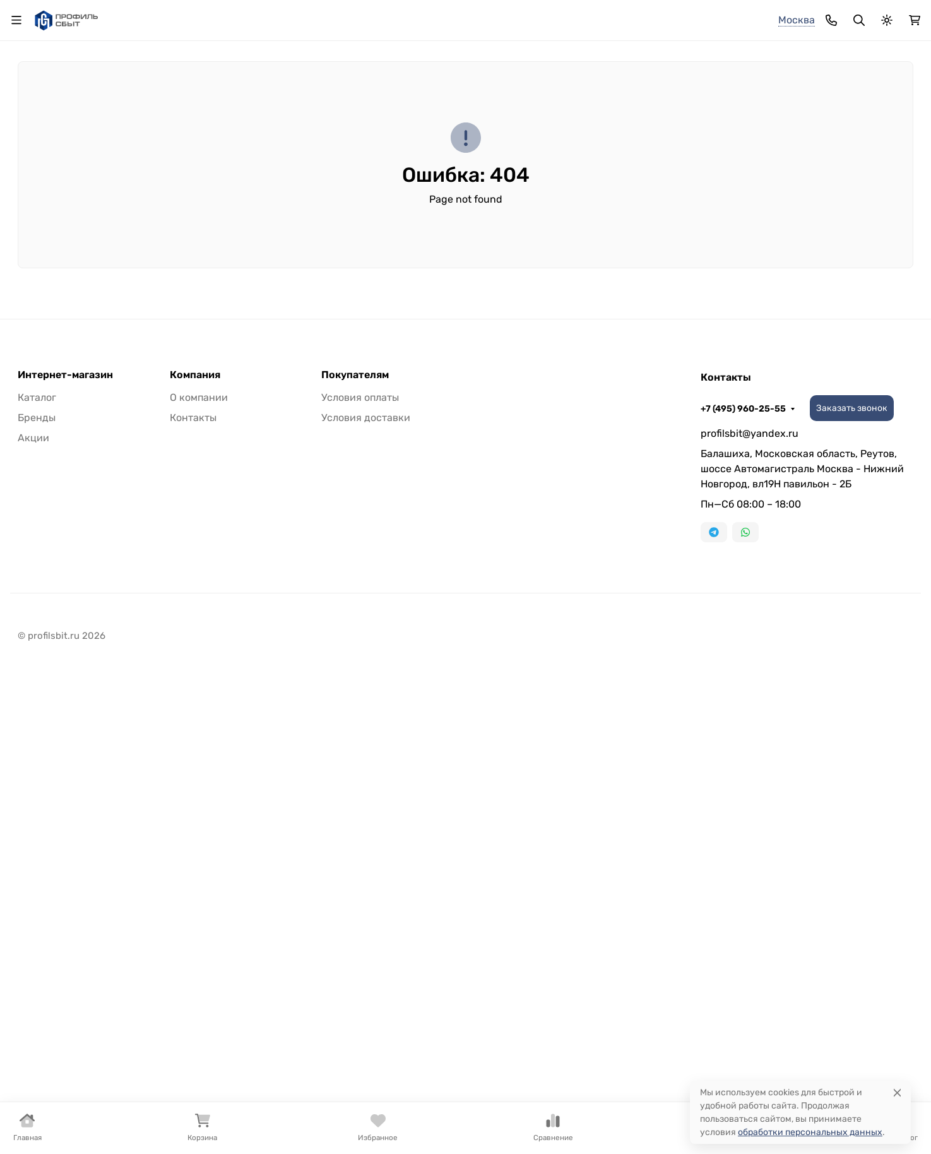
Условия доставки (365, 536)
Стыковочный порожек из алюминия (190, 134)
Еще (890, 134)
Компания (195, 494)
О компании (172, 16)
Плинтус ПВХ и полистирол (754, 134)
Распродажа (468, 16)
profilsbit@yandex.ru (749, 552)
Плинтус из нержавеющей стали (557, 134)
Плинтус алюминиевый (372, 134)
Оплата (298, 16)
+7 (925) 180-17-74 (673, 60)
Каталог (407, 16)
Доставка (244, 16)
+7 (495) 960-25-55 (630, 16)
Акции (33, 556)
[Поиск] (486, 70)
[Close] (897, 1092)
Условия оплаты (360, 516)
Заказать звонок (738, 16)
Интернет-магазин (65, 494)
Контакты (351, 16)
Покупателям (355, 494)
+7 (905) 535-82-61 (675, 70)
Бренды (35, 134)
